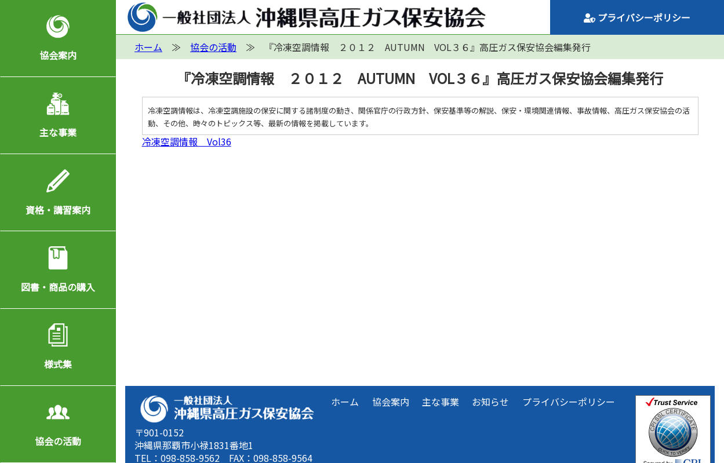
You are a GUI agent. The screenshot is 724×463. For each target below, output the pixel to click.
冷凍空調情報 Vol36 (186, 141)
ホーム (345, 402)
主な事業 (58, 132)
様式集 (58, 364)
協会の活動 (58, 441)
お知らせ (490, 402)
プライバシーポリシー (637, 17)
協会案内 (58, 55)
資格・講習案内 (58, 210)
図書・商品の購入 (58, 287)
